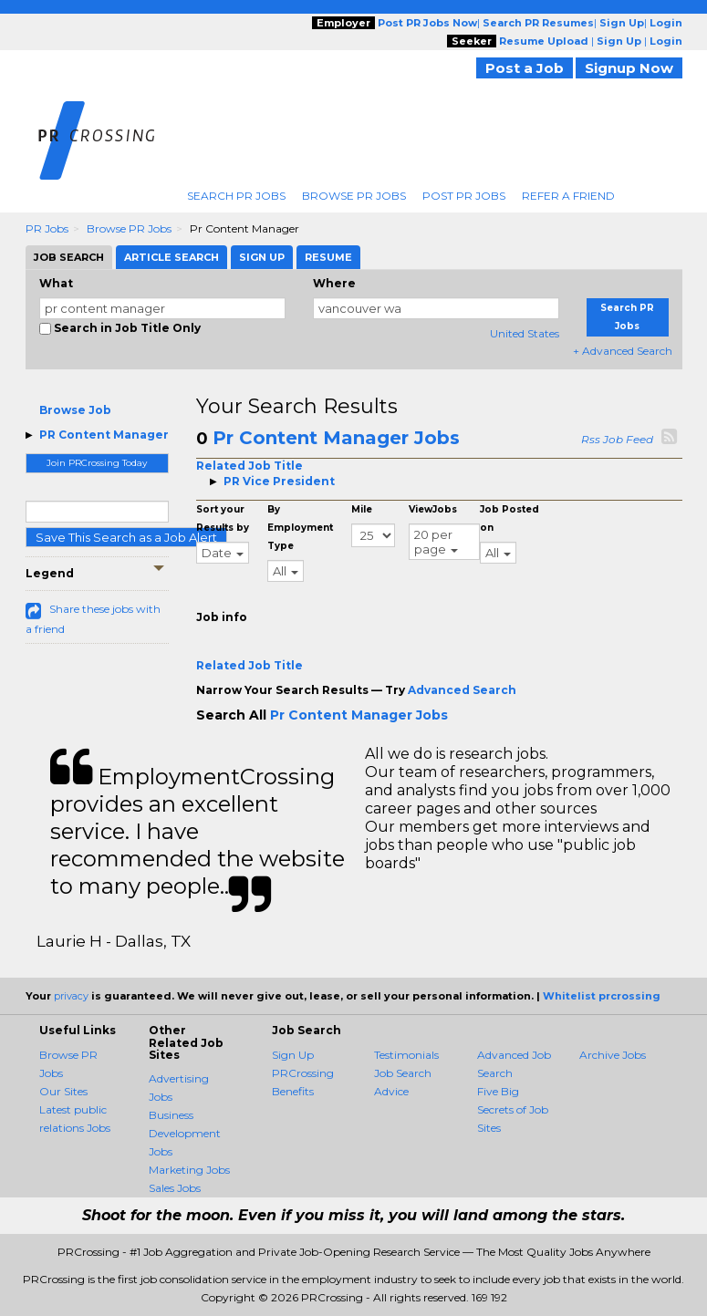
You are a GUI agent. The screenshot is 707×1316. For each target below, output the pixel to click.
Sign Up (293, 1055)
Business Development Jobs (185, 1133)
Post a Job (524, 68)
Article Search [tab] (171, 257)
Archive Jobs (612, 1055)
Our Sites (63, 1091)
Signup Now (629, 68)
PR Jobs (47, 228)
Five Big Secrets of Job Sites (512, 1109)
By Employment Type (300, 527)
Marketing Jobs (189, 1169)
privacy (71, 996)
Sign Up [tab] (262, 257)
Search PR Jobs (236, 195)
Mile (361, 509)
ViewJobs (433, 509)
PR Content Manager (104, 434)
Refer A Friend (568, 195)
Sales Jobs (175, 1188)
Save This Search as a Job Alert (126, 537)
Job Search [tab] (69, 257)
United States (524, 333)
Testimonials (406, 1055)
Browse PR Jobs (354, 195)
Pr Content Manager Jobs (336, 438)
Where (334, 283)
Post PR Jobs (463, 195)
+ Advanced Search (622, 350)
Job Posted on (509, 518)
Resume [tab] (328, 257)
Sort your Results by (222, 518)
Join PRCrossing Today (97, 463)
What (56, 283)
